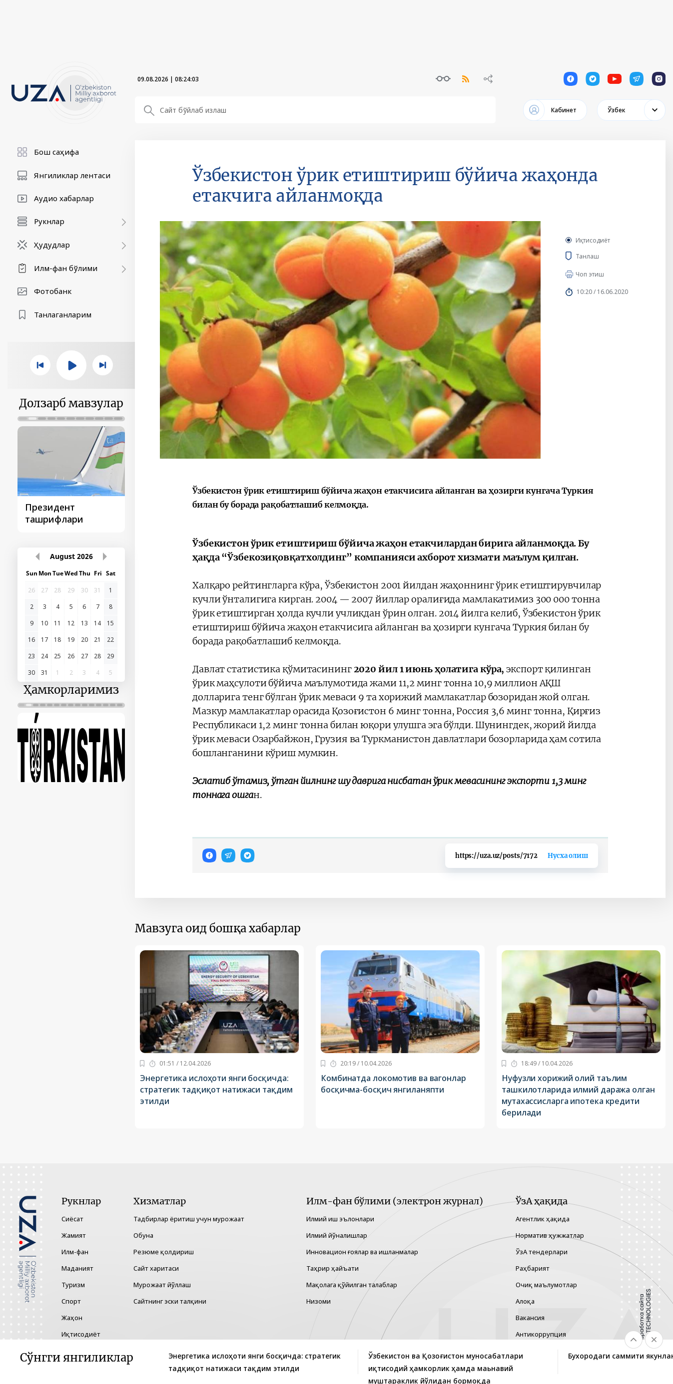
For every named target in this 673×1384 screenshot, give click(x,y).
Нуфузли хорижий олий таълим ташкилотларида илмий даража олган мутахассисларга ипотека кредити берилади (578, 1095)
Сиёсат (72, 1218)
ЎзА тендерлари (542, 1251)
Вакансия (530, 1317)
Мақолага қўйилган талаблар (351, 1284)
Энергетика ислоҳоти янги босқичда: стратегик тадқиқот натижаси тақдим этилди (216, 1090)
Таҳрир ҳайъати (332, 1268)
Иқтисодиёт (593, 240)
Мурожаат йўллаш (162, 1284)
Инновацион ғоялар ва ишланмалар (362, 1251)
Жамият (73, 1235)
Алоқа (525, 1301)
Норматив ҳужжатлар (550, 1235)
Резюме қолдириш (163, 1251)
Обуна (143, 1235)
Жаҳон (71, 1317)
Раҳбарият (533, 1268)
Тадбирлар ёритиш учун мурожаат (188, 1218)
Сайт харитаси (156, 1268)
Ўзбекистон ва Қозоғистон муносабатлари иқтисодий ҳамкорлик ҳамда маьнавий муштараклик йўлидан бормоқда (445, 1362)
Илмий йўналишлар (336, 1235)
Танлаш (602, 256)
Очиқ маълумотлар (546, 1284)
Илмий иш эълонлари (340, 1218)
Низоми (318, 1301)
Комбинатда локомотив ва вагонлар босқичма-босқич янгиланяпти (393, 1084)
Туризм (73, 1284)
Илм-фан (74, 1251)
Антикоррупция (541, 1334)
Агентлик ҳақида (543, 1218)
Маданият (77, 1268)
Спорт (71, 1301)
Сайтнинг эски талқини (169, 1301)
